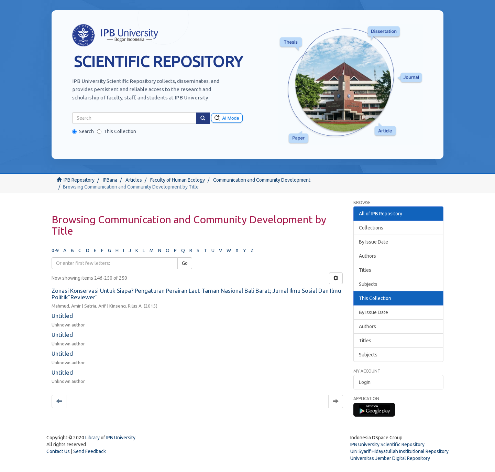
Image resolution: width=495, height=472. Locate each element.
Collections (371, 227)
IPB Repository (79, 180)
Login (365, 382)
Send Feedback (89, 451)
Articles (133, 180)
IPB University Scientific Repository (387, 444)
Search (83, 131)
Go (185, 263)
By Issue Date (373, 242)
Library (92, 437)
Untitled (62, 315)
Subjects (368, 284)
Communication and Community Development (261, 180)
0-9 (55, 250)
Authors (367, 256)
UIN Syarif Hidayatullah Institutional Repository (399, 451)
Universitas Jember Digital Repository (390, 458)
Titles (365, 270)
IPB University (120, 437)
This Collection (116, 131)
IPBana (110, 180)
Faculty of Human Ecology (177, 180)
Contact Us (58, 451)
